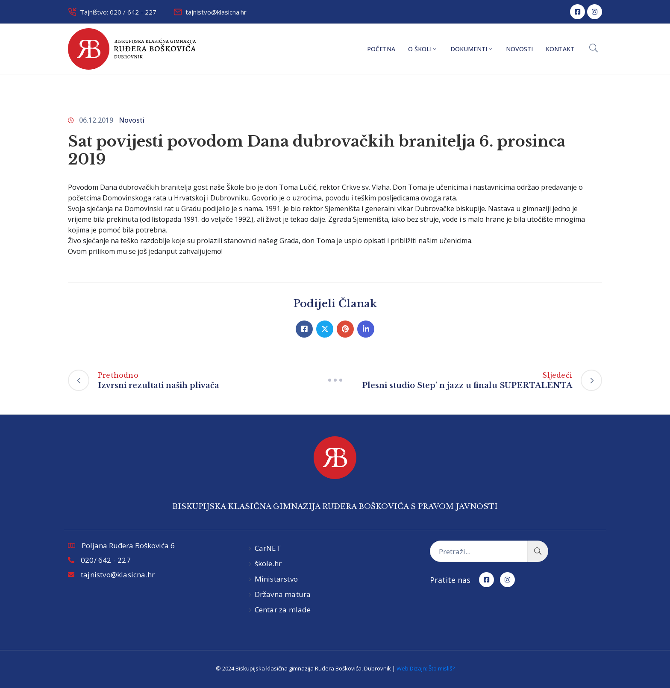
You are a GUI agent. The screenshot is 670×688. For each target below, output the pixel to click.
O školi (423, 49)
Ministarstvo (276, 579)
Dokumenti (471, 49)
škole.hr (268, 563)
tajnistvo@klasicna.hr (216, 12)
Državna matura (283, 594)
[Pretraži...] (478, 551)
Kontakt (560, 49)
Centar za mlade (283, 609)
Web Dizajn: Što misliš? (426, 668)
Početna (381, 49)
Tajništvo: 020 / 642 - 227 (118, 12)
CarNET (268, 548)
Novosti (519, 49)
